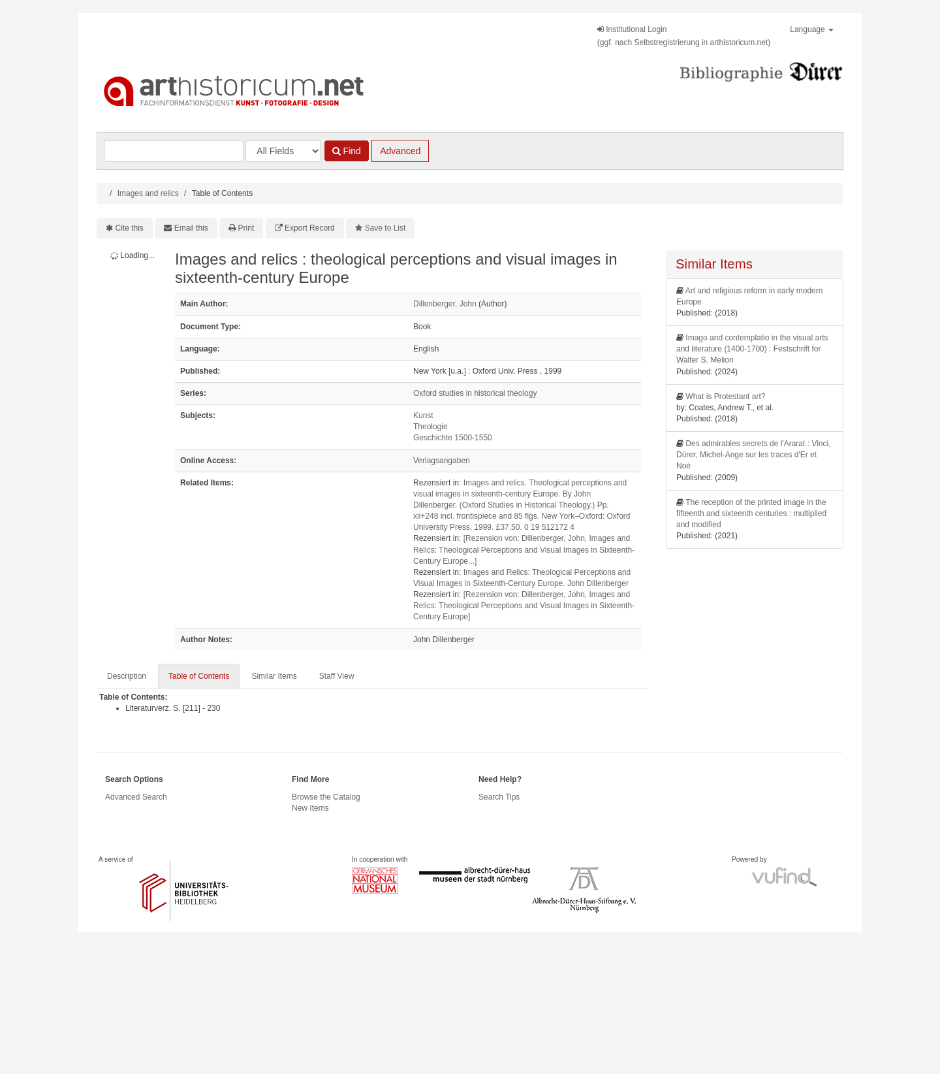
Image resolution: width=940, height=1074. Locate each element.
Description (126, 676)
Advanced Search (136, 797)
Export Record (310, 228)
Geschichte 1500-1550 (452, 437)
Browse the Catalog (326, 797)
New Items (310, 808)
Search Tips (499, 797)
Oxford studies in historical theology (475, 393)
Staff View (336, 676)
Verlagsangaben (441, 460)
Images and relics (148, 193)
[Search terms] (173, 151)
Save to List (385, 228)
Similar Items (273, 676)
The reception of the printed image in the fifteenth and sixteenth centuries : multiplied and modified (751, 513)
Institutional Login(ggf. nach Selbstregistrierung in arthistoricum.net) (683, 36)
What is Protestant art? (725, 396)
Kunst (423, 415)
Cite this (130, 228)
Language (812, 29)
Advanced (400, 151)
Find (346, 151)
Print (246, 228)
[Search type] (283, 151)
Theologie (430, 426)
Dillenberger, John (445, 303)
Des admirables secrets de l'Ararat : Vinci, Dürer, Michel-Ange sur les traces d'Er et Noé (753, 454)
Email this (191, 228)
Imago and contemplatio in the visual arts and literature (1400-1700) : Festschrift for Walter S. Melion (752, 349)
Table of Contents (198, 676)
